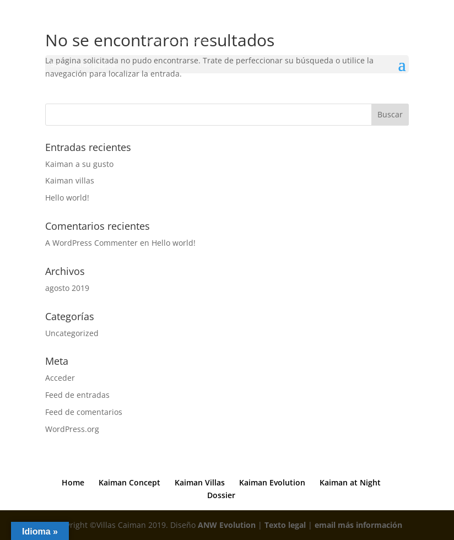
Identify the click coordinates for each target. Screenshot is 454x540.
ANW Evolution (227, 525)
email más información (358, 525)
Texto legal (285, 525)
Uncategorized (72, 333)
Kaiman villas (69, 180)
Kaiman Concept (129, 482)
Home (73, 482)
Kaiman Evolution (272, 482)
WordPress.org (72, 429)
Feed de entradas (77, 395)
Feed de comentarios (83, 412)
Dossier (221, 495)
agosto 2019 (67, 288)
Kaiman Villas (200, 482)
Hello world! (67, 197)
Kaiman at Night (350, 482)
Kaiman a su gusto (79, 164)
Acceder (60, 377)
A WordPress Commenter (91, 242)
